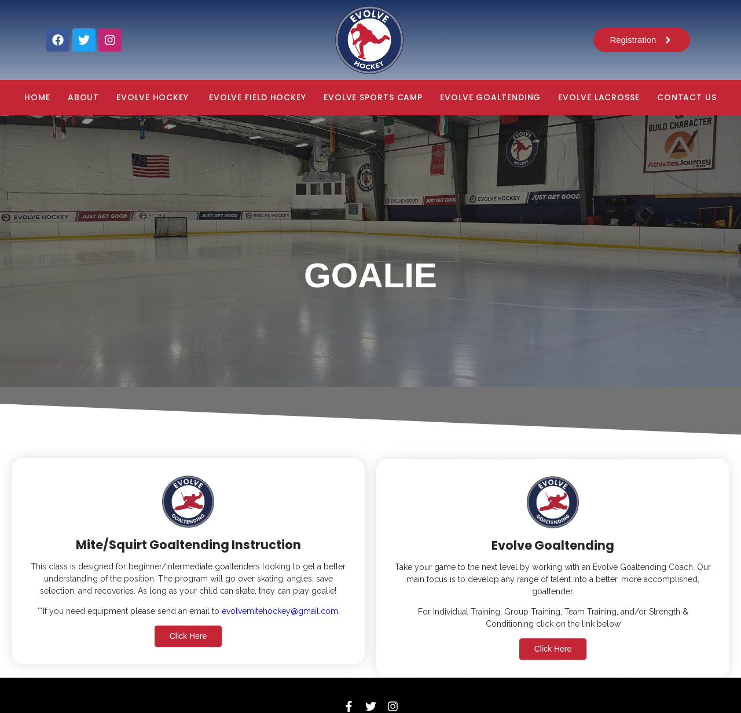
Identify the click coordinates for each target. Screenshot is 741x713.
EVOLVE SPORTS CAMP (373, 97)
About (84, 97)
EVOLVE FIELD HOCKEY (257, 97)
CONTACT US (687, 97)
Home (37, 97)
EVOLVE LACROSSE (599, 97)
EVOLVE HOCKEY (154, 97)
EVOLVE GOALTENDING (490, 97)
